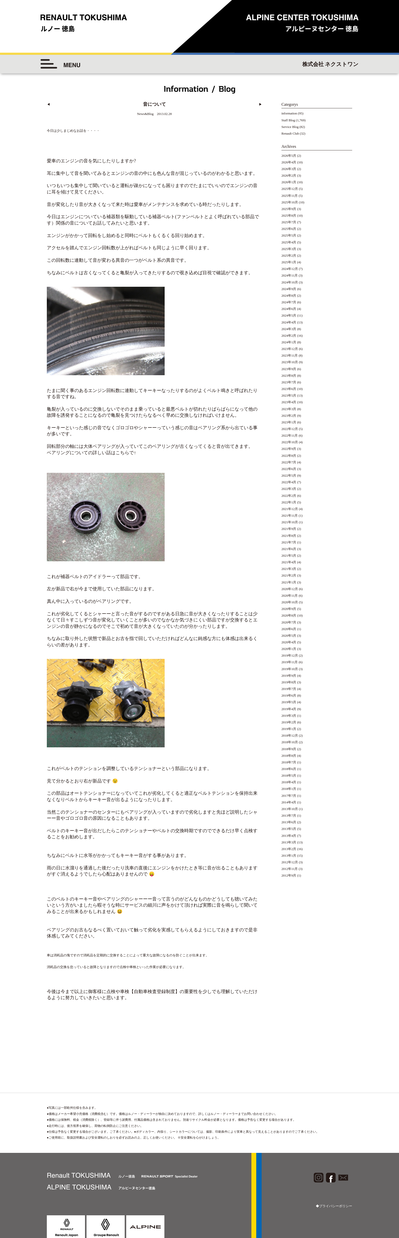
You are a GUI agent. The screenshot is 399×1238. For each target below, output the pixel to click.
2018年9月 (288, 749)
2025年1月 (288, 262)
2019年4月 (288, 709)
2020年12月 (289, 589)
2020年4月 (288, 642)
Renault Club (290, 133)
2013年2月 (288, 849)
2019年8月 (288, 682)
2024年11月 (289, 275)
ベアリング (104, 438)
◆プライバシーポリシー (334, 1183)
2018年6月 (288, 769)
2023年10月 (289, 362)
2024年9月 (288, 289)
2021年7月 (288, 542)
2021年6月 (288, 549)
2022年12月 (289, 429)
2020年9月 (288, 609)
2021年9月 (288, 529)
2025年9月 (288, 209)
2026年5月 (288, 156)
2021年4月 (288, 562)
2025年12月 (289, 189)
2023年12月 (289, 349)
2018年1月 (288, 789)
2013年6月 (288, 822)
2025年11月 (289, 196)
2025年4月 (288, 242)
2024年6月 (288, 309)
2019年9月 (288, 675)
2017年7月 (288, 796)
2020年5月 (288, 635)
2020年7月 (288, 622)
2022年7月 (288, 462)
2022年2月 (288, 496)
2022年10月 (289, 442)
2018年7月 (288, 762)
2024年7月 (288, 302)
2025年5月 (288, 235)
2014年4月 (288, 802)
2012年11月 (289, 869)
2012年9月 (288, 875)
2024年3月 (288, 329)
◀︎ (48, 104)
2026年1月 (288, 182)
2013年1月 (288, 855)
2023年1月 (288, 422)
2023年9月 (288, 369)
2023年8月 (288, 375)
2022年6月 (288, 469)
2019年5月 (288, 702)
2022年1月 (288, 502)
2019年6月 (288, 695)
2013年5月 (288, 829)
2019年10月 (289, 669)
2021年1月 (288, 582)
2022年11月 (289, 435)
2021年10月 (289, 522)
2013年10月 (289, 809)
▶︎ (260, 104)
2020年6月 (288, 629)
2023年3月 (288, 409)
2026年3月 (288, 169)
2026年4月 (288, 162)
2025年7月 (288, 222)
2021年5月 (288, 555)
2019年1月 (288, 729)
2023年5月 (288, 395)
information (289, 113)
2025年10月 (289, 202)
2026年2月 (288, 175)
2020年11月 (289, 595)
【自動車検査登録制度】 (154, 968)
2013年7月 (288, 815)
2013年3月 (288, 842)
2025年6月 (288, 229)
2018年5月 (288, 775)
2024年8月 (288, 295)
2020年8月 (288, 615)
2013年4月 (288, 836)
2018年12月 (289, 735)
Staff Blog (288, 120)
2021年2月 (288, 575)
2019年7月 (288, 689)
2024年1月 (288, 342)
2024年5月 (288, 315)
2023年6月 (288, 389)
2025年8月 (288, 215)
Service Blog (290, 127)
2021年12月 (289, 509)
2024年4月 (288, 322)
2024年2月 (288, 335)
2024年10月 (289, 282)
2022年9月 (288, 449)
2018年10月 (289, 742)
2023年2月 (288, 416)
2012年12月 (289, 862)
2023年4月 (288, 402)
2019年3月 (288, 716)
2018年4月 (288, 782)
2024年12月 (289, 269)
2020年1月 (288, 649)
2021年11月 (289, 515)
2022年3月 (288, 489)
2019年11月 (289, 662)
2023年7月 (288, 382)
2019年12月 (289, 655)
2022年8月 (288, 456)
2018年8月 (288, 756)
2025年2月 (288, 255)
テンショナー (147, 745)
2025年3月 (288, 249)
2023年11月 (289, 355)
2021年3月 (288, 569)
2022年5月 (288, 475)
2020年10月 (289, 602)
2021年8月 (288, 536)
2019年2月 (288, 722)
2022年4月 (288, 482)
